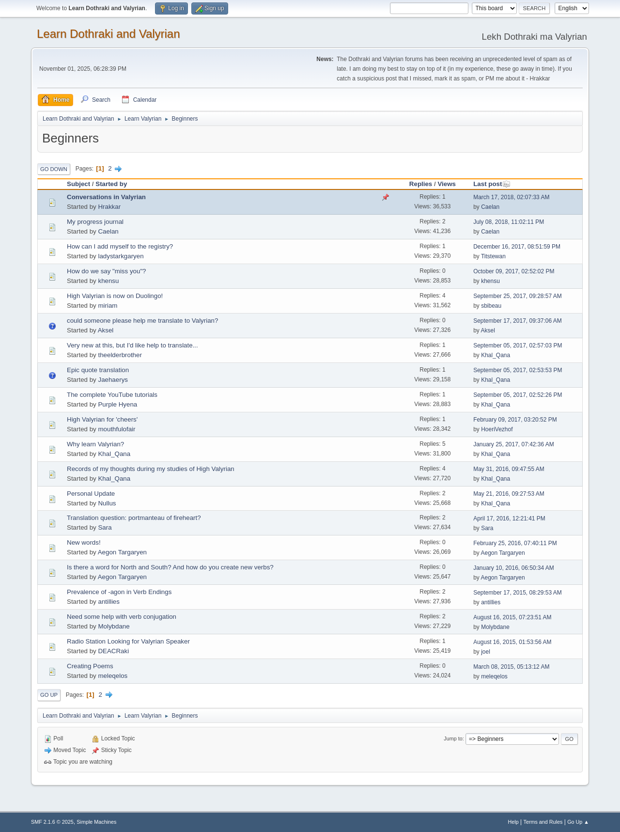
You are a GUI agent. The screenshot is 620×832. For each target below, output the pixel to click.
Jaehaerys (113, 379)
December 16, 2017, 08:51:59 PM (516, 246)
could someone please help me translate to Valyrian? (142, 320)
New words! (84, 542)
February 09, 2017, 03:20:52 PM (515, 419)
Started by (111, 184)
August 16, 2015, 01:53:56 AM (512, 642)
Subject (78, 184)
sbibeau (491, 305)
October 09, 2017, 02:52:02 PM (513, 271)
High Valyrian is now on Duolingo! (115, 295)
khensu (108, 280)
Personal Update (91, 493)
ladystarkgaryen (120, 256)
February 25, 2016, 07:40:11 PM (515, 543)
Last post (492, 184)
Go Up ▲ (578, 822)
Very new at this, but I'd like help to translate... (132, 345)
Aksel (106, 330)
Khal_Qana (495, 355)
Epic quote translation (98, 370)
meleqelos (112, 675)
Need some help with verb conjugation (121, 616)
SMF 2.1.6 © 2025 (52, 822)
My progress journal (95, 221)
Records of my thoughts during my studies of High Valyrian (150, 468)
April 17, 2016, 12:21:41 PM (509, 518)
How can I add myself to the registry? (120, 246)
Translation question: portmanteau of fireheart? (134, 517)
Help (513, 822)
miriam (107, 305)
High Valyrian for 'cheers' (102, 419)
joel (485, 651)
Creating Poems (90, 666)
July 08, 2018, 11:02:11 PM (508, 222)
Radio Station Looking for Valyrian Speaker (128, 641)
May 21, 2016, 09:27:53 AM (508, 493)
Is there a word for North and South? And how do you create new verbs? (170, 567)
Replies (420, 184)
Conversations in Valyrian (106, 197)
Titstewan (493, 256)
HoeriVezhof (496, 429)
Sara (104, 527)
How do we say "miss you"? (106, 271)
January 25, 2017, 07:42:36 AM (513, 444)
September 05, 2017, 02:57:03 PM (517, 345)
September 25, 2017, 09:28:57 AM (517, 296)
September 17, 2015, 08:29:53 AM (517, 592)
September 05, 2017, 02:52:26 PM (517, 395)
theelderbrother (119, 355)
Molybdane (113, 626)
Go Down (53, 169)
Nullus (107, 503)
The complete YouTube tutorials (112, 394)
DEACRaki (113, 651)
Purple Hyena (117, 404)
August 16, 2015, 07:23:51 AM (512, 617)
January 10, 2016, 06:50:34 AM (513, 568)
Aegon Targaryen (122, 552)
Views (446, 184)
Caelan (490, 207)
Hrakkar (109, 206)
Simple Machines (96, 822)
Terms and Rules (543, 822)
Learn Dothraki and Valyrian (108, 33)
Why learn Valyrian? (95, 444)
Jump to (453, 738)
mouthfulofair (116, 429)
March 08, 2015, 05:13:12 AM (511, 666)
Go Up (49, 695)
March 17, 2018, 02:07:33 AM (511, 197)
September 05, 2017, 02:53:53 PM (517, 370)
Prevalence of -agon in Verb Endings (119, 592)
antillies (108, 601)
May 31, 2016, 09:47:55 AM (508, 469)
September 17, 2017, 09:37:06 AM (517, 320)
